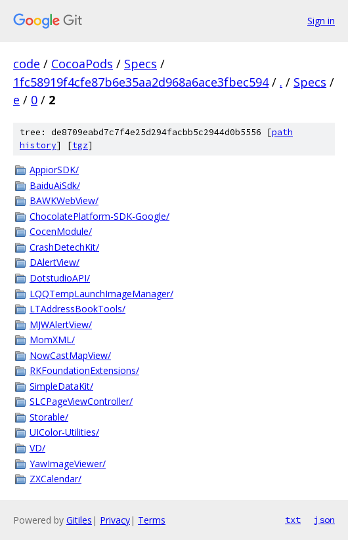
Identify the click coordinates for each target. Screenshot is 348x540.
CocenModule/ (61, 231)
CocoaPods (82, 64)
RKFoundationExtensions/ (84, 370)
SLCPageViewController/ (81, 401)
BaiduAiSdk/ (55, 185)
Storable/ (49, 417)
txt (293, 520)
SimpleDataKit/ (61, 386)
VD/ (37, 448)
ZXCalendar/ (55, 478)
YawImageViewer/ (68, 463)
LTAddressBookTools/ (77, 308)
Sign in (321, 20)
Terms (151, 520)
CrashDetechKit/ (64, 247)
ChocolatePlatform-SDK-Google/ (99, 216)
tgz (80, 145)
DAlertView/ (54, 262)
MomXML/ (52, 339)
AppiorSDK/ (54, 169)
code (26, 64)
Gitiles (79, 520)
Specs (140, 64)
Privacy (115, 520)
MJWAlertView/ (61, 324)
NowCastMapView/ (70, 355)
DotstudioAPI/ (60, 278)
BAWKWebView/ (64, 200)
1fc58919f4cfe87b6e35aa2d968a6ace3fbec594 (141, 82)
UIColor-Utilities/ (64, 432)
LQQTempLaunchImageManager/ (101, 293)
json (324, 520)
